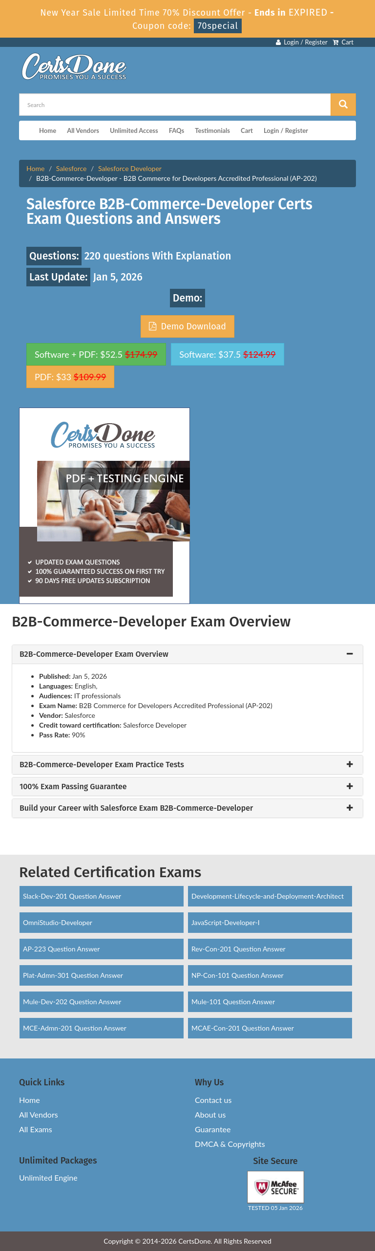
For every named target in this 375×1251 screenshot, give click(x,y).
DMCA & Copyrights (230, 1143)
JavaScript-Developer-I (225, 922)
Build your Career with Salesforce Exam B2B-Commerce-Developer (136, 808)
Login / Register (302, 42)
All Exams (35, 1129)
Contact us (213, 1099)
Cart (343, 42)
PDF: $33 (70, 376)
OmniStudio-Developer (57, 922)
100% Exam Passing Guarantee (73, 786)
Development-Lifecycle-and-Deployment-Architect (267, 896)
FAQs (176, 130)
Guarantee (212, 1129)
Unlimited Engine (48, 1177)
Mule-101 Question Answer (233, 1001)
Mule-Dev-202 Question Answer (72, 1001)
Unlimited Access (134, 130)
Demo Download (187, 326)
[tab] (187, 654)
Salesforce (71, 168)
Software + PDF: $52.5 (96, 354)
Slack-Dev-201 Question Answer (72, 896)
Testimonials (212, 130)
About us (210, 1114)
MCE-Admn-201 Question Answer (74, 1028)
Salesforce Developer (130, 168)
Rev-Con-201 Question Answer (238, 949)
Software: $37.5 (227, 354)
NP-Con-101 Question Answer (237, 975)
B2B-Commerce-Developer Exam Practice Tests (102, 764)
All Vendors (83, 130)
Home (47, 130)
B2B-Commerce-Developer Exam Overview (94, 654)
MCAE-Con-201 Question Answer (242, 1028)
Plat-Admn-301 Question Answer (73, 975)
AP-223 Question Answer (61, 949)
